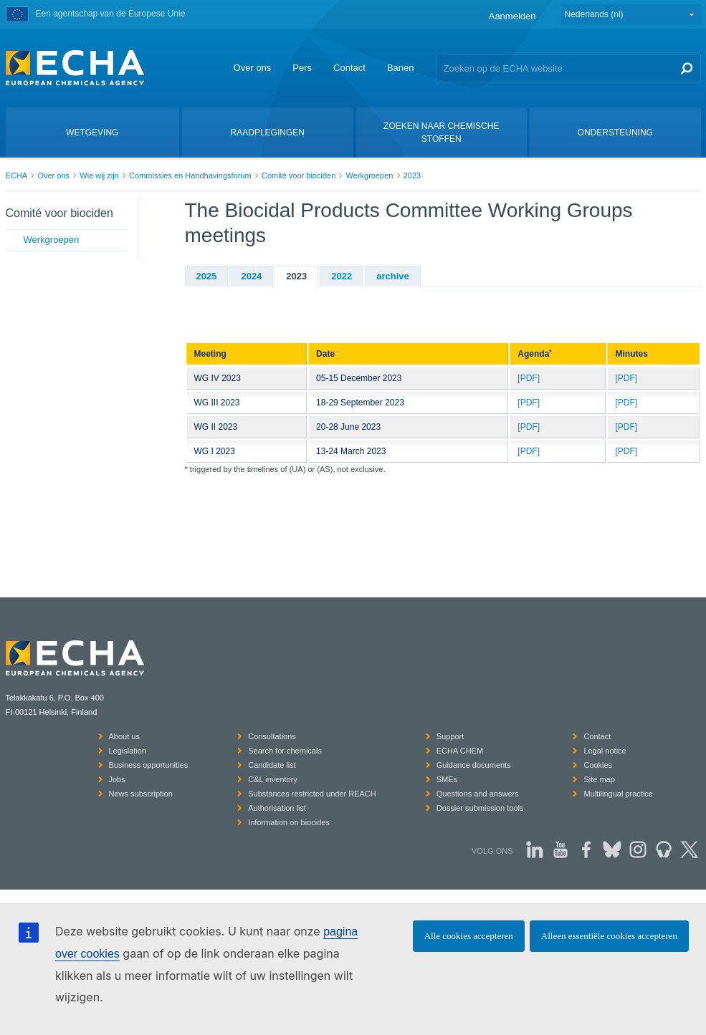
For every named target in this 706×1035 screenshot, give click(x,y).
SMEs (447, 779)
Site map (598, 779)
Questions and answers (478, 793)
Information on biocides (289, 822)
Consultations (272, 736)
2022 (341, 276)
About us (124, 736)
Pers (302, 67)
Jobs (117, 779)
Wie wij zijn (99, 175)
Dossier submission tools (480, 808)
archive (392, 276)
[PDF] (528, 378)
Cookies (597, 765)
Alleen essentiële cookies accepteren (609, 935)
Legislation (128, 750)
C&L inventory (272, 779)
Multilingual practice (618, 793)
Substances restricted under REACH (312, 793)
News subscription (141, 793)
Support (450, 736)
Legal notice (604, 750)
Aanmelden (512, 16)
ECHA (17, 175)
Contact (349, 67)
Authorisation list (277, 808)
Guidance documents (474, 765)
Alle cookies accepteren (468, 935)
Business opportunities (149, 765)
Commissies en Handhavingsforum (190, 175)
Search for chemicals (285, 750)
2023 (412, 175)
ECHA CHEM (460, 750)
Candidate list (272, 765)
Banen (400, 67)
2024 (251, 276)
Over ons (253, 67)
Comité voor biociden (298, 175)
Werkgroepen (369, 175)
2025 (206, 276)
